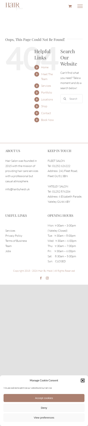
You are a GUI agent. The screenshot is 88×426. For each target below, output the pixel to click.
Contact (46, 113)
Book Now (47, 120)
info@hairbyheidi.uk (17, 189)
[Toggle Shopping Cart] (70, 6)
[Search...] (71, 98)
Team (8, 246)
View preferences (44, 417)
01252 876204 (61, 191)
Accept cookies (44, 398)
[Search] (64, 98)
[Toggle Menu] (80, 6)
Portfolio (46, 92)
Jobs (8, 251)
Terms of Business (16, 241)
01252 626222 (61, 166)
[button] (82, 380)
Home (45, 67)
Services (46, 85)
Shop (44, 106)
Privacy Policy (13, 235)
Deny (44, 407)
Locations (47, 99)
